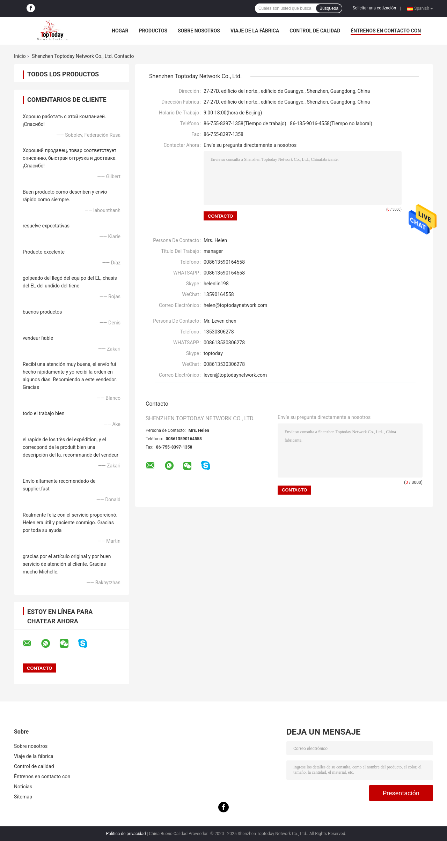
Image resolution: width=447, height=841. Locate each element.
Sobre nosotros (199, 30)
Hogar (120, 30)
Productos (153, 30)
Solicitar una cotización (374, 8)
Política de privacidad (126, 833)
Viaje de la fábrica (254, 30)
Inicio (20, 56)
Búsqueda (329, 8)
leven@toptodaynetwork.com (235, 375)
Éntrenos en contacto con (386, 30)
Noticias (23, 786)
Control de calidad (315, 30)
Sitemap (23, 796)
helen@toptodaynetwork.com (235, 305)
